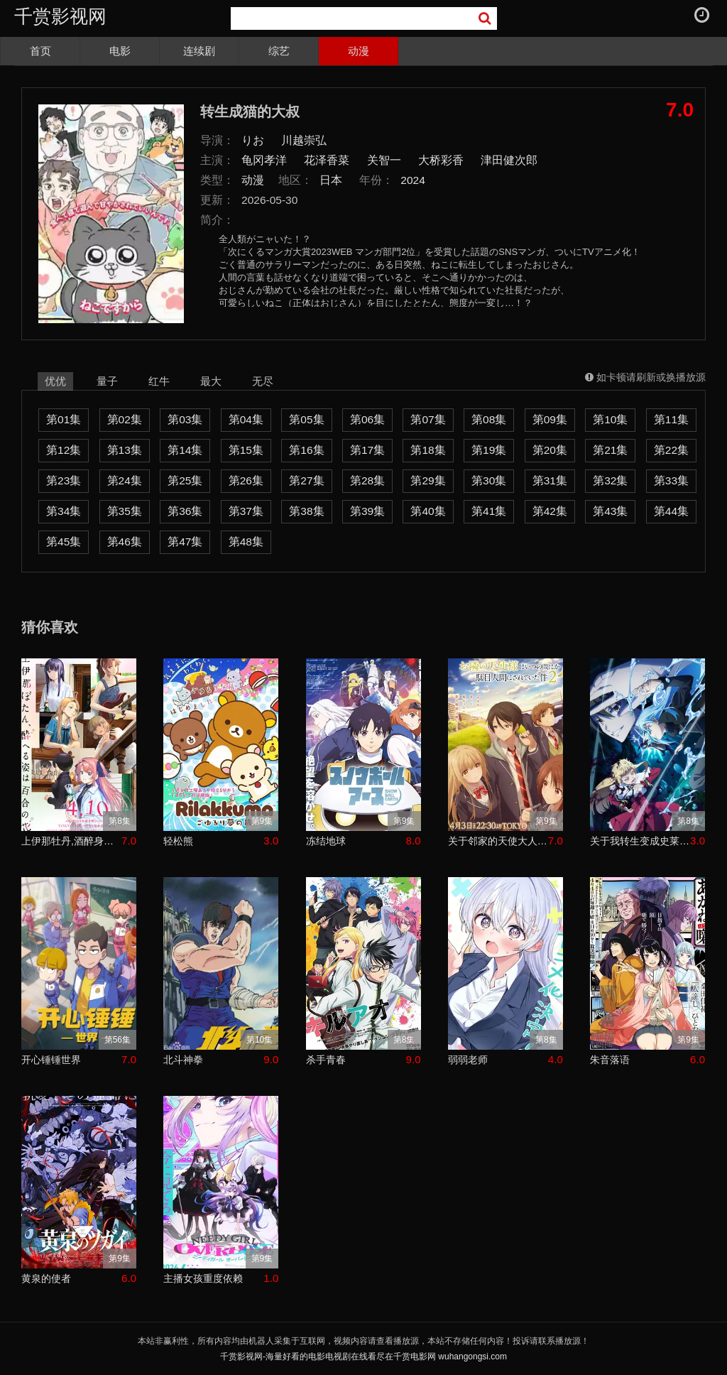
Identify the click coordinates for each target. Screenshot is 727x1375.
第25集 (185, 480)
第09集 (549, 419)
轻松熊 (178, 841)
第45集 (63, 542)
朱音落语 (610, 1059)
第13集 (124, 450)
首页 (40, 51)
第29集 (427, 480)
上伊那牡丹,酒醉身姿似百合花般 (71, 841)
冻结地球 (326, 841)
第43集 (610, 511)
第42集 (549, 511)
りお (252, 140)
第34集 (63, 511)
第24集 (124, 480)
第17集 (367, 450)
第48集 (246, 542)
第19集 (488, 450)
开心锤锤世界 (51, 1059)
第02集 (124, 419)
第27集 (306, 480)
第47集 (185, 542)
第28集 (367, 480)
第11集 (671, 419)
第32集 (610, 480)
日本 (330, 180)
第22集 (671, 450)
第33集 (671, 480)
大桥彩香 (441, 160)
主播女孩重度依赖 (203, 1278)
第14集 (185, 450)
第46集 (124, 542)
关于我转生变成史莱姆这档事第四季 (640, 841)
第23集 (63, 480)
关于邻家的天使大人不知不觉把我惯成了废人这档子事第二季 (498, 841)
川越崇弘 (304, 140)
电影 (120, 51)
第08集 (488, 419)
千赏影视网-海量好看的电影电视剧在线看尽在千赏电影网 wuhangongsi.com (363, 1357)
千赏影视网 (60, 16)
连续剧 (199, 51)
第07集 (427, 419)
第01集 (63, 419)
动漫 (358, 51)
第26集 (246, 480)
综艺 (279, 51)
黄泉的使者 (46, 1278)
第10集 (610, 419)
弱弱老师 (468, 1059)
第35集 (124, 511)
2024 (412, 180)
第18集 (427, 450)
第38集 (306, 511)
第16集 (306, 450)
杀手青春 (326, 1059)
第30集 (488, 480)
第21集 (610, 450)
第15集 (246, 450)
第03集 (185, 419)
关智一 (384, 160)
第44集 (671, 511)
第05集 (306, 419)
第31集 (549, 480)
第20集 (549, 450)
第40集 (427, 511)
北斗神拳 (183, 1059)
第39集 (367, 511)
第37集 (246, 511)
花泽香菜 (326, 160)
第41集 (488, 511)
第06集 (367, 419)
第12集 (63, 450)
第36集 (185, 511)
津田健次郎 (509, 160)
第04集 (246, 419)
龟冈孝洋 (264, 160)
